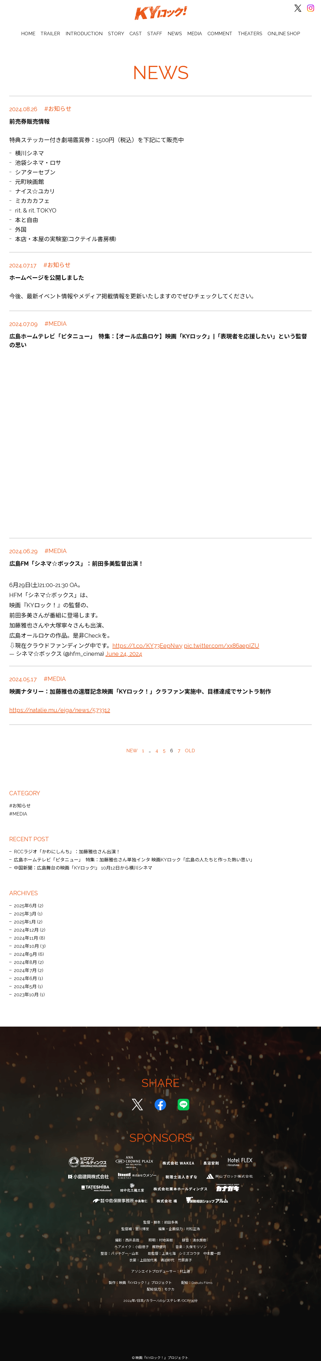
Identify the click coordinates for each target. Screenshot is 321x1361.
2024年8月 (25, 957)
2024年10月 (26, 941)
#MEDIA (18, 809)
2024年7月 (25, 966)
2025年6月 (25, 901)
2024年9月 (25, 949)
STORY (118, 29)
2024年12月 (26, 925)
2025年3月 (25, 909)
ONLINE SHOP (279, 29)
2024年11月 (26, 933)
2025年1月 (25, 917)
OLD (190, 746)
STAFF (155, 29)
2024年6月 (25, 974)
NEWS (174, 29)
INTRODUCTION (87, 29)
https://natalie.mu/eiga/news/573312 (59, 705)
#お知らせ (20, 801)
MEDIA (193, 29)
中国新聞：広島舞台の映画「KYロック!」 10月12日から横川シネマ (83, 863)
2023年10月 (26, 990)
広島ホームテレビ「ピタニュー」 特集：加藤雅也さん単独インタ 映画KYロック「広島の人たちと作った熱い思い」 (134, 855)
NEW (132, 746)
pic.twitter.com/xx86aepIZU (221, 641)
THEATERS (246, 29)
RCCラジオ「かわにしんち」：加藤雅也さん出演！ (67, 847)
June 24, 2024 (123, 649)
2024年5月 (25, 982)
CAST (137, 29)
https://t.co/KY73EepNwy (147, 641)
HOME (33, 29)
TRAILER (54, 29)
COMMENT (217, 29)
